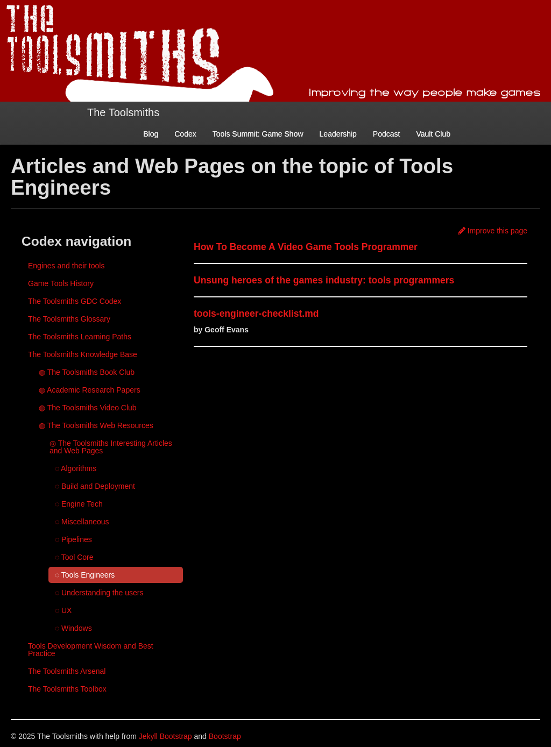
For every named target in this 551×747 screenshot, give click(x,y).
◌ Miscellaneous (82, 521)
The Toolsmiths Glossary (69, 319)
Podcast (386, 134)
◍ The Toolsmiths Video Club (88, 407)
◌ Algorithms (75, 468)
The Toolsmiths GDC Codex (74, 301)
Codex (185, 134)
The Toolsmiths (123, 112)
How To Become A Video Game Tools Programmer (306, 246)
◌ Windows (73, 628)
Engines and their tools (66, 265)
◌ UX (63, 610)
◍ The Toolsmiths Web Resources (96, 425)
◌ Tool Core (74, 557)
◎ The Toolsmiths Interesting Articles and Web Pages (111, 447)
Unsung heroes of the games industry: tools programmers (324, 280)
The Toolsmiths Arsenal (66, 671)
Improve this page (492, 230)
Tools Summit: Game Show (258, 134)
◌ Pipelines (73, 539)
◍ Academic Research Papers (89, 390)
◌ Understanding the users (99, 592)
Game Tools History (61, 283)
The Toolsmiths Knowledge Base (82, 354)
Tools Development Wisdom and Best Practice (90, 650)
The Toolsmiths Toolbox (67, 689)
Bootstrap (225, 736)
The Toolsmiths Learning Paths (79, 336)
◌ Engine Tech (79, 504)
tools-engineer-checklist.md (256, 313)
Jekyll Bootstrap (165, 736)
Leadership (338, 134)
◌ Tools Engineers (85, 575)
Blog (150, 134)
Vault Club (433, 134)
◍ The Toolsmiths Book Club (87, 372)
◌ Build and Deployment (95, 486)
